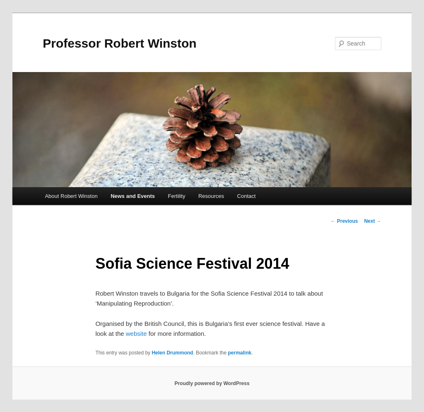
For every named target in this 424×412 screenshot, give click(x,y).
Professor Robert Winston (119, 43)
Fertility (177, 196)
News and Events (133, 196)
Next (372, 221)
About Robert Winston (71, 196)
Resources (211, 196)
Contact (246, 196)
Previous (344, 221)
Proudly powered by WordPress (211, 383)
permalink (240, 353)
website (136, 333)
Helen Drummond (172, 353)
